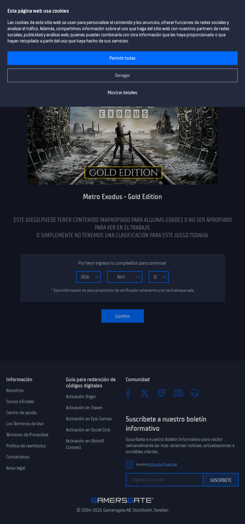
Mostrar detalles (122, 93)
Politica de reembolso (26, 446)
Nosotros (15, 390)
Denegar (122, 75)
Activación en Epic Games (89, 419)
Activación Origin (81, 397)
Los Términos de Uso (25, 424)
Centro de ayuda (21, 413)
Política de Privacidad (162, 464)
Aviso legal (15, 468)
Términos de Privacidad (27, 435)
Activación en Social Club (88, 430)
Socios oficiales (20, 401)
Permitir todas (122, 58)
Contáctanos (18, 457)
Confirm (122, 316)
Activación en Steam (84, 408)
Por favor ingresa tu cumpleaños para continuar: (122, 263)
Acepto (157, 464)
